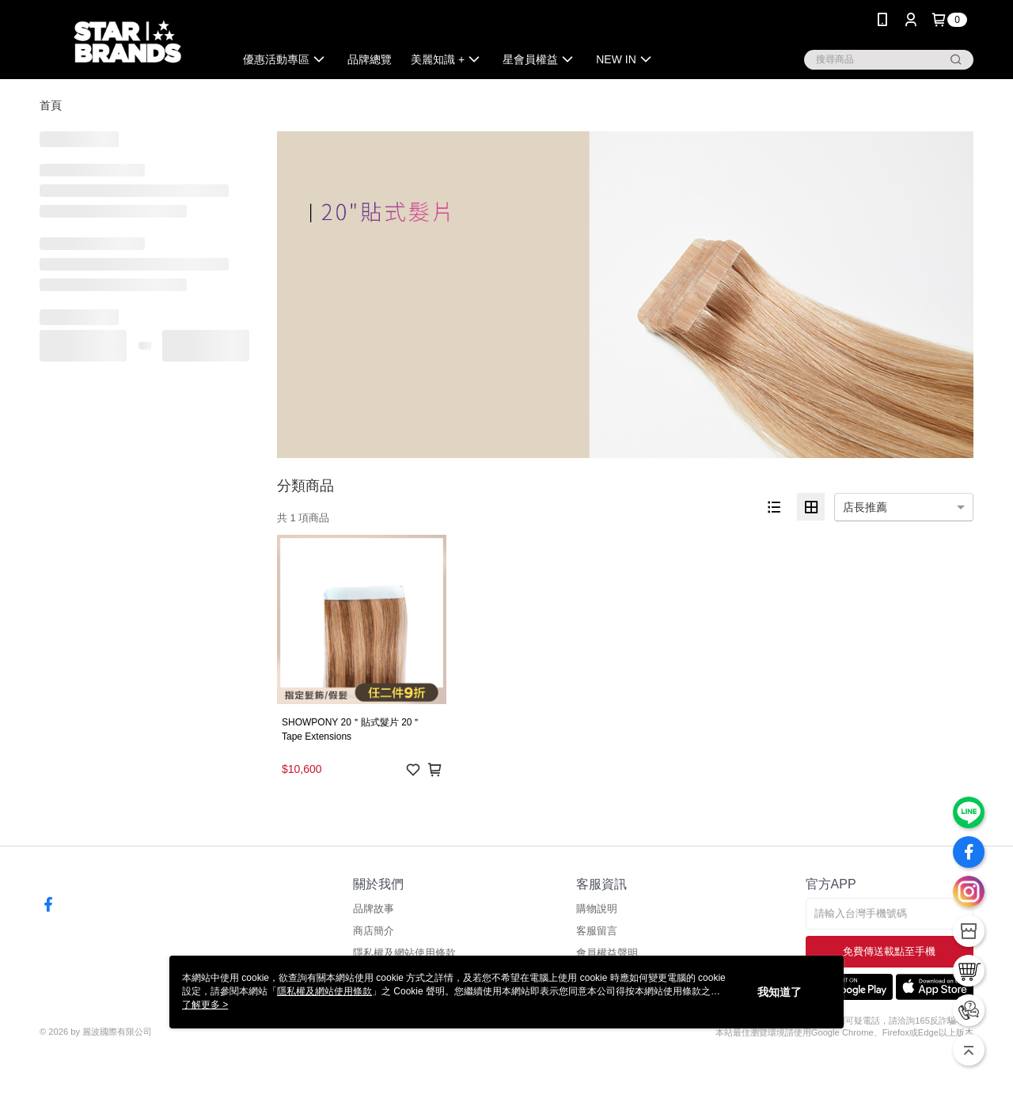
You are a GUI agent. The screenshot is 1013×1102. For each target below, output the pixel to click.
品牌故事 (373, 909)
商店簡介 (373, 931)
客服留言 (596, 931)
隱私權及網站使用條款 (404, 953)
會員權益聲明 (607, 953)
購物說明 (596, 909)
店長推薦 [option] (865, 507)
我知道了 (779, 992)
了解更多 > (205, 1004)
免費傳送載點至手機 (889, 951)
